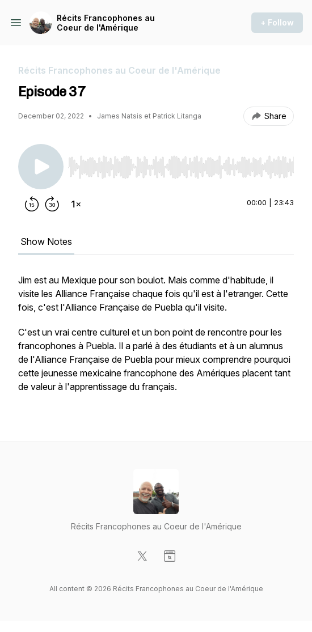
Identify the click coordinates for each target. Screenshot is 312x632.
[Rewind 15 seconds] (32, 204)
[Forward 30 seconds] (52, 204)
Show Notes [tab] (46, 241)
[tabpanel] (156, 339)
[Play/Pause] (41, 166)
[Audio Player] (181, 163)
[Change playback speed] (76, 204)
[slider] (181, 167)
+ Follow (277, 22)
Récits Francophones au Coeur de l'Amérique (106, 23)
